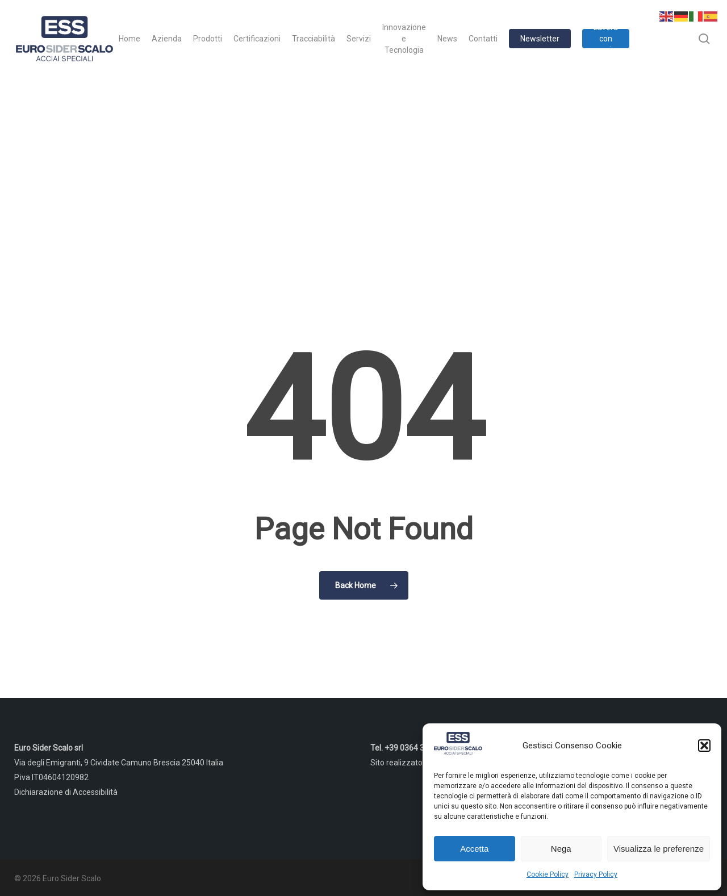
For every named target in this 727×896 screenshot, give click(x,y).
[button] (704, 745)
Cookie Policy (548, 874)
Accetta (474, 848)
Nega (561, 848)
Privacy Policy (595, 874)
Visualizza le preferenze (658, 848)
